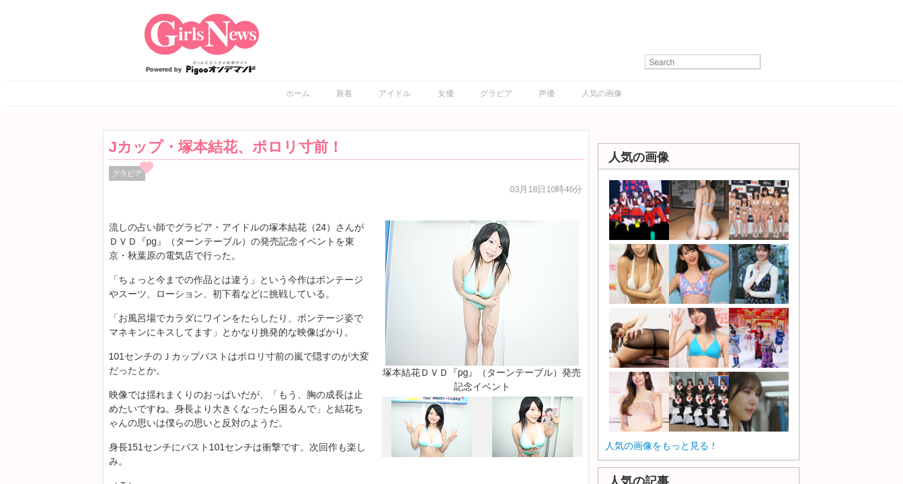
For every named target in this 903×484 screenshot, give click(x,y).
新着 (344, 93)
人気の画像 (602, 93)
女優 (446, 93)
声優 (547, 93)
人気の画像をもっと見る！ (661, 445)
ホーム (298, 93)
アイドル (395, 93)
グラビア (496, 93)
